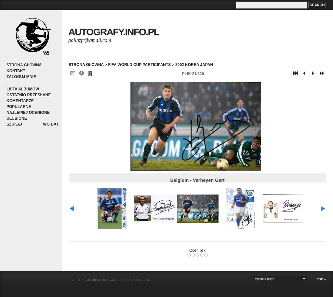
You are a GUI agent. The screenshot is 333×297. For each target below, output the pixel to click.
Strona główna (24, 65)
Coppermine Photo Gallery (102, 279)
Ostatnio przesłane (29, 95)
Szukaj (14, 124)
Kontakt (16, 71)
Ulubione (17, 118)
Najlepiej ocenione (28, 112)
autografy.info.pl (113, 31)
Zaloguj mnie (21, 76)
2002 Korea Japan (194, 64)
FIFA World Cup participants (139, 64)
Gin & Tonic (141, 279)
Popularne (19, 106)
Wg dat (51, 124)
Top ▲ (321, 279)
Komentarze (20, 101)
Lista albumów (23, 89)
